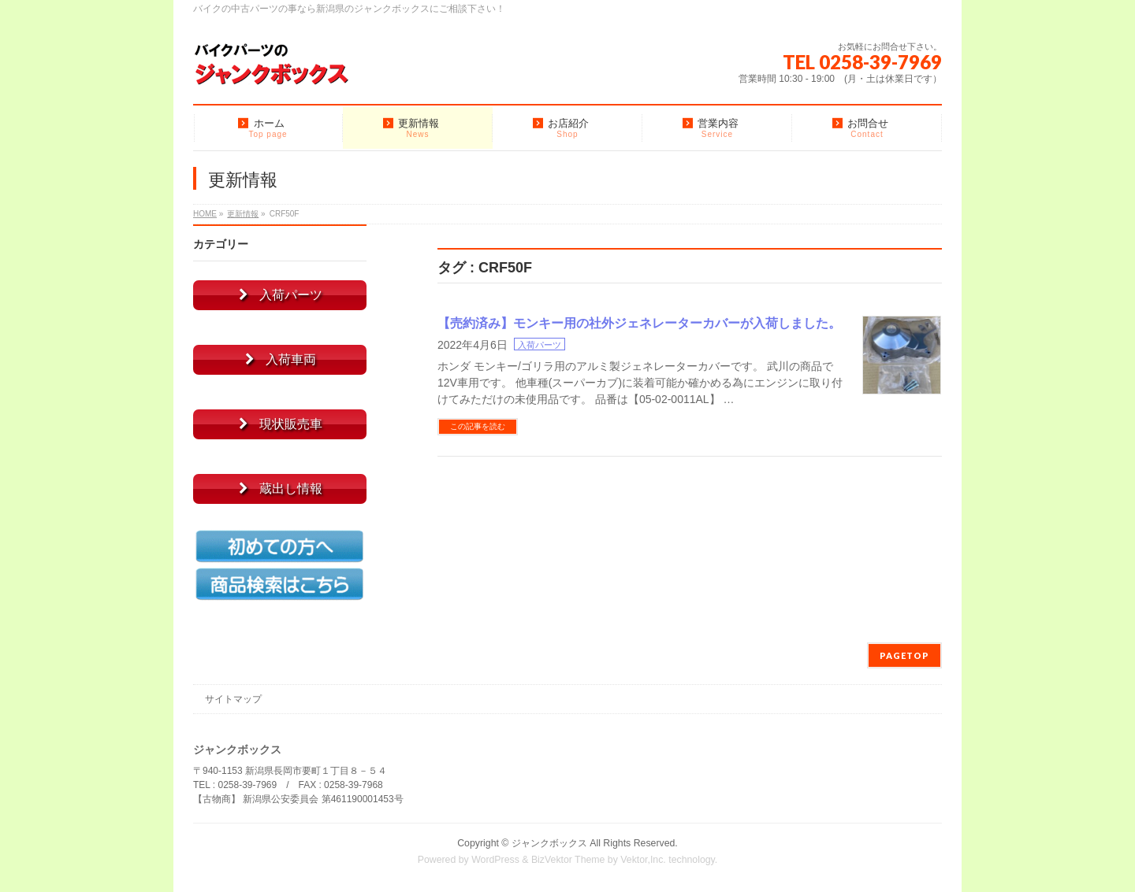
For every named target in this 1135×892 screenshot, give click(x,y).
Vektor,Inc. (643, 859)
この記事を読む (477, 426)
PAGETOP (904, 655)
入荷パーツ (539, 345)
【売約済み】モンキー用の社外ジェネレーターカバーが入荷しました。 (639, 323)
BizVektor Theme (568, 859)
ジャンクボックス (549, 843)
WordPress (495, 859)
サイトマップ (233, 699)
